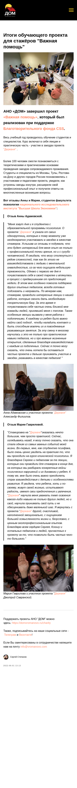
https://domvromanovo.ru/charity (31, 622)
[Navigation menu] (71, 10)
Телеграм (10, 634)
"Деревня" (10, 149)
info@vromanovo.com (34, 646)
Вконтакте (25, 634)
